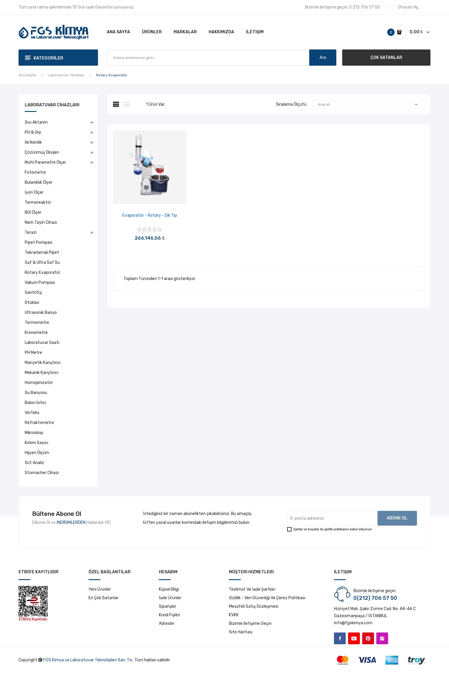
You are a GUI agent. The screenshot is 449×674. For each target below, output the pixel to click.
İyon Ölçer (34, 192)
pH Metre (33, 352)
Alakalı (369, 104)
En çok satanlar (104, 597)
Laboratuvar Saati (42, 342)
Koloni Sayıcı (36, 442)
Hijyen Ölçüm (37, 452)
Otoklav (32, 302)
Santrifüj (33, 292)
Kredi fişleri (169, 614)
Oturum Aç (408, 7)
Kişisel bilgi (169, 589)
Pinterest (368, 638)
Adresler (166, 623)
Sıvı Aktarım (36, 122)
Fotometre (35, 172)
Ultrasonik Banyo (41, 312)
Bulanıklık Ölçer (39, 182)
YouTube (354, 638)
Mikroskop (34, 432)
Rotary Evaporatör (42, 272)
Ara (323, 57)
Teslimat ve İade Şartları (252, 589)
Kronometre (36, 332)
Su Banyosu (36, 392)
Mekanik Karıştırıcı (41, 372)
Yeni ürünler (100, 589)
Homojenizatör (39, 382)
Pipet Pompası (38, 242)
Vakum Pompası (40, 282)
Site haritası (240, 632)
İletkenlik (33, 142)
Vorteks (32, 412)
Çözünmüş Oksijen (42, 152)
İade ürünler (170, 597)
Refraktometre (39, 422)
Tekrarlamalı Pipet (42, 252)
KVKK (234, 614)
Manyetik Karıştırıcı (43, 362)
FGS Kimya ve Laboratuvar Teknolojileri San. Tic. (88, 660)
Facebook (340, 638)
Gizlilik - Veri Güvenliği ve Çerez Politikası (267, 597)
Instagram (382, 638)
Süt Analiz (34, 462)
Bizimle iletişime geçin (250, 623)
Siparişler (167, 606)
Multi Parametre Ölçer (45, 162)
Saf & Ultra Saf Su (42, 262)
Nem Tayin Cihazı (41, 222)
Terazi (30, 232)
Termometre (37, 322)
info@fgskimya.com (353, 622)
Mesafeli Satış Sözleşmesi (253, 606)
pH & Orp (33, 132)
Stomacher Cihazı (42, 472)
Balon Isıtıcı (35, 402)
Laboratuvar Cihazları (52, 105)
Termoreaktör (38, 202)
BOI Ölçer (33, 212)
